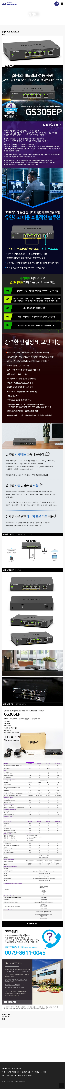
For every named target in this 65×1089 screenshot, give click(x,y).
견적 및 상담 (32, 1062)
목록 (3, 1019)
